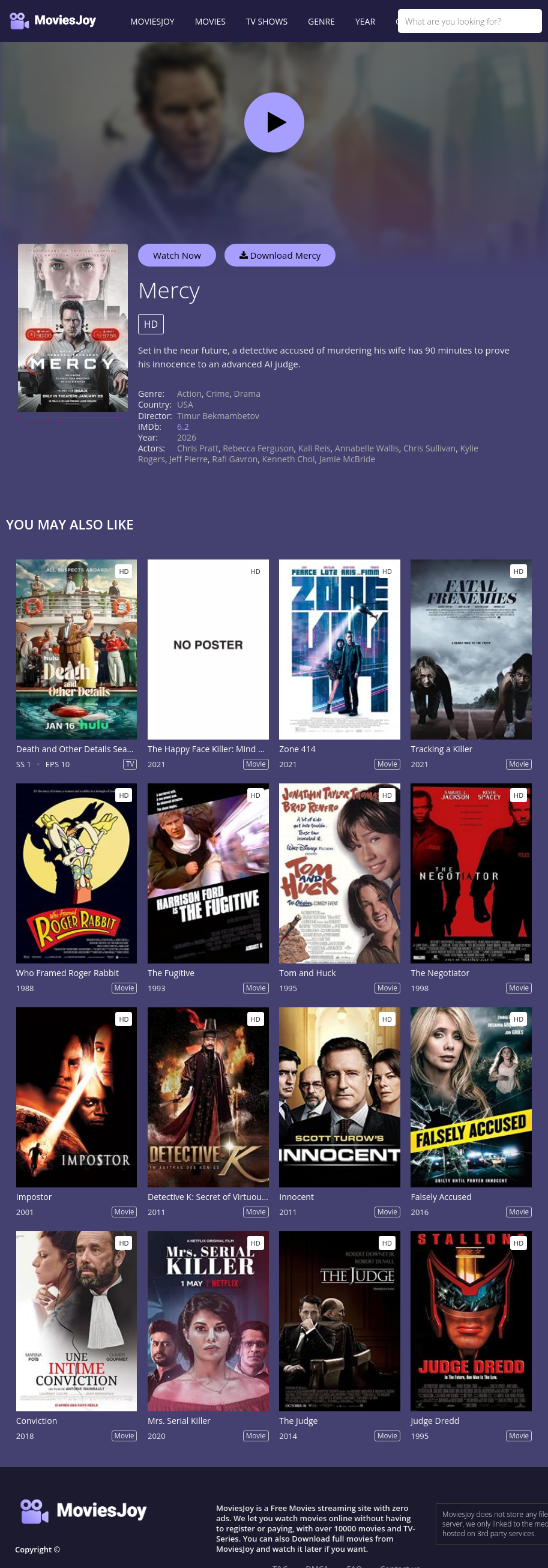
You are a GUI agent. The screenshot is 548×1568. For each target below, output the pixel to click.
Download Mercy (280, 255)
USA (185, 404)
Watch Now (177, 255)
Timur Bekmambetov (218, 415)
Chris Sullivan (429, 448)
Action (189, 393)
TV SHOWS (267, 21)
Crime (217, 393)
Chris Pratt (197, 448)
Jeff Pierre (188, 459)
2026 (186, 437)
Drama (247, 393)
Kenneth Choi (288, 459)
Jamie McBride (347, 459)
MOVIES (210, 21)
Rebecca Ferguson (258, 448)
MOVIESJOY (152, 21)
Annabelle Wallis (367, 448)
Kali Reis (314, 448)
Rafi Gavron (234, 459)
